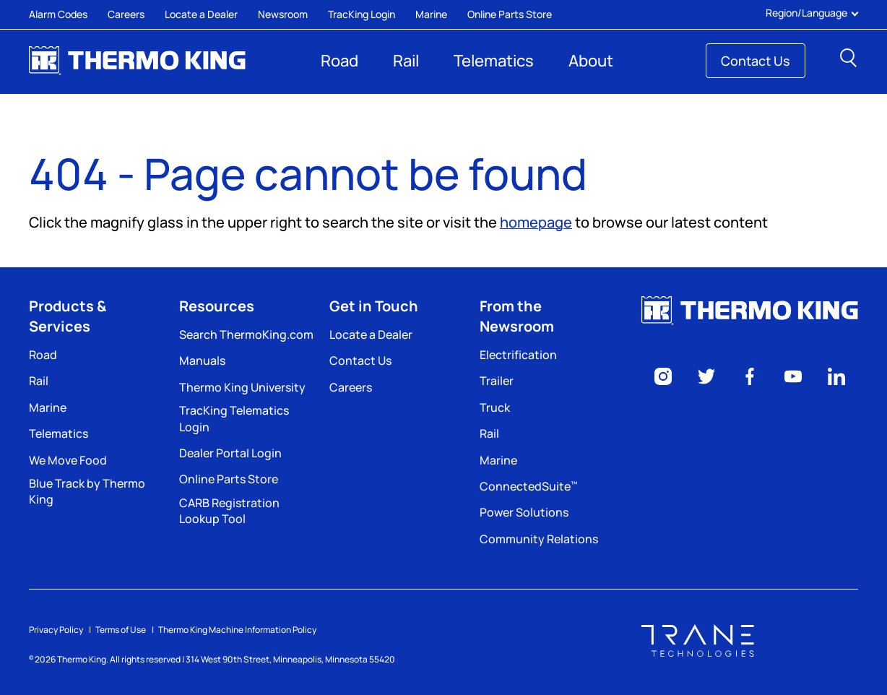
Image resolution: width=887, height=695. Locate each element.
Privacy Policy (56, 629)
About (590, 61)
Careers (126, 14)
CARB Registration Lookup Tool (229, 511)
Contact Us (755, 60)
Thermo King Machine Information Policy (237, 629)
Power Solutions (524, 512)
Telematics (494, 61)
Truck (495, 407)
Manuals (202, 360)
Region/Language (812, 13)
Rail (406, 61)
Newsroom (283, 14)
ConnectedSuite (528, 486)
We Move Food (68, 460)
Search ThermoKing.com (246, 334)
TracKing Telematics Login (234, 418)
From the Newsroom (517, 316)
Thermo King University (242, 387)
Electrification (518, 355)
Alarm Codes (58, 14)
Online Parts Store (509, 14)
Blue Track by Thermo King (87, 491)
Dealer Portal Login (230, 453)
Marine (431, 14)
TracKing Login (361, 14)
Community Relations (539, 539)
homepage (536, 222)
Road (339, 61)
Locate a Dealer (201, 14)
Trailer (497, 381)
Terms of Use (120, 629)
